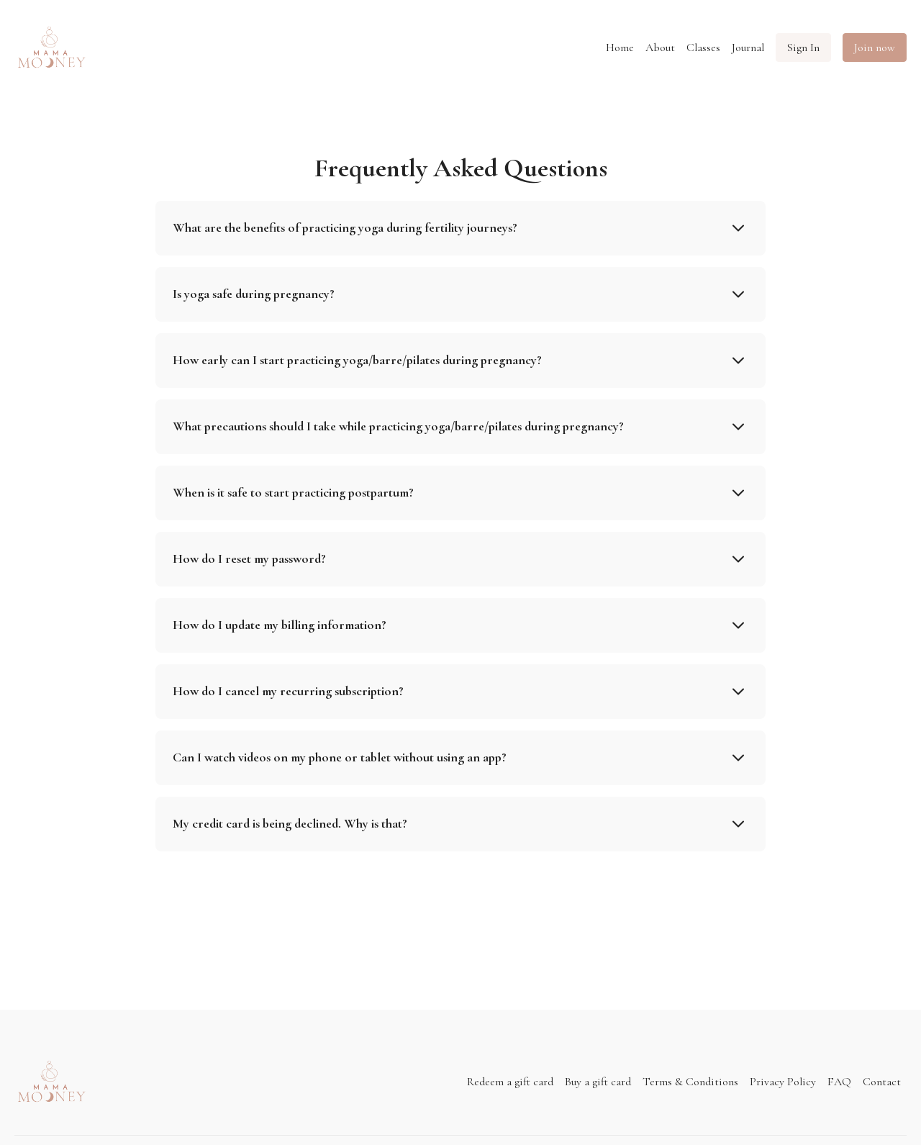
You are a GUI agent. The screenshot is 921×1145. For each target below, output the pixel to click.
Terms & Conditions (690, 1081)
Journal (748, 47)
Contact (882, 1081)
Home (620, 47)
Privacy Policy (783, 1081)
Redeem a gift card (510, 1081)
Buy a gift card (598, 1081)
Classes (703, 47)
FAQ (839, 1081)
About (660, 47)
